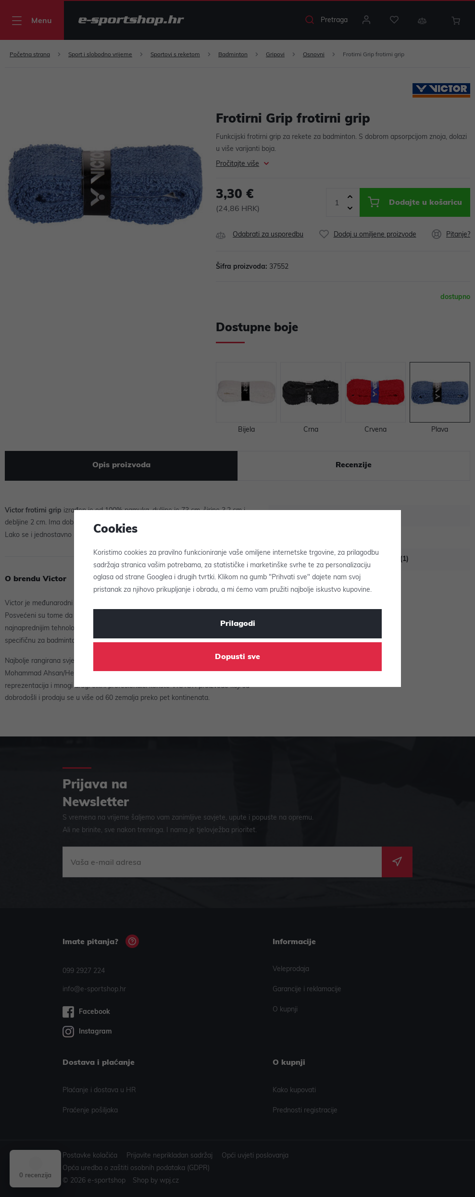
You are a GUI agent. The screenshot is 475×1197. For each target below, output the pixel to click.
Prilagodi (237, 624)
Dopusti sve (237, 657)
